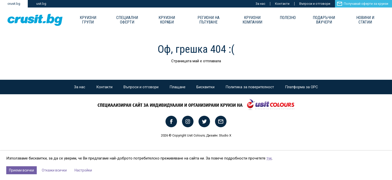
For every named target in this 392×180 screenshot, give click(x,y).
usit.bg (41, 4)
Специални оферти (127, 20)
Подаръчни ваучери (324, 20)
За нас (260, 4)
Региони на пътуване (209, 20)
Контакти (282, 4)
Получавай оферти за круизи (366, 4)
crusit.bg (14, 4)
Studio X (225, 135)
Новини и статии (365, 20)
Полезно (288, 18)
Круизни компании (252, 20)
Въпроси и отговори (314, 4)
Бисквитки (205, 87)
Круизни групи (88, 20)
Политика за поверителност (250, 87)
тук (269, 158)
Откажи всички (54, 170)
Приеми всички (21, 170)
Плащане (178, 87)
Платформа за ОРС (301, 87)
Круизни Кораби (166, 20)
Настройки (83, 170)
